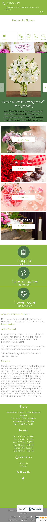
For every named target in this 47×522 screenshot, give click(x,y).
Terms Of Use (16, 517)
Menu (4, 39)
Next (45, 87)
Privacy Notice (31, 517)
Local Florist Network (18, 520)
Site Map (33, 520)
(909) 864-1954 (13, 3)
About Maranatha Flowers (15, 314)
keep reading (7, 324)
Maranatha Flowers (23, 20)
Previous (2, 87)
